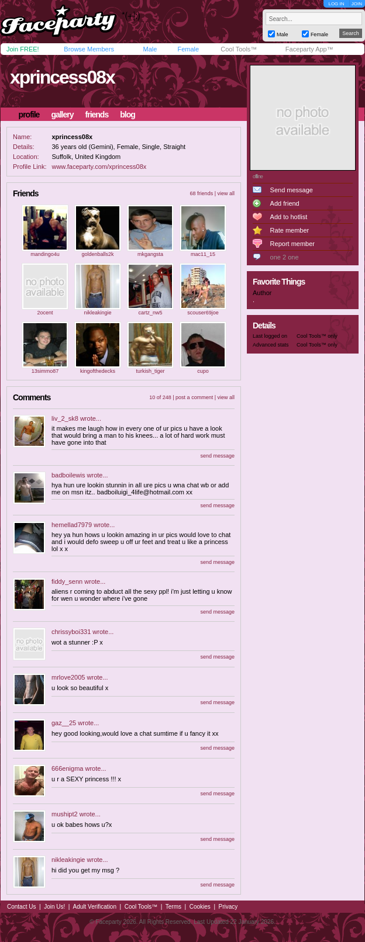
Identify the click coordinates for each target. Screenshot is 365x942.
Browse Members (89, 49)
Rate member (289, 230)
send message (217, 456)
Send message (291, 189)
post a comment (194, 397)
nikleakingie (97, 313)
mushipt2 (64, 814)
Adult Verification (94, 906)
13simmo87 (45, 371)
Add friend (284, 203)
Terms (173, 906)
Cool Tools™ (239, 49)
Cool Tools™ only (317, 336)
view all (226, 193)
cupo (203, 371)
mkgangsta (150, 254)
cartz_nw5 (150, 313)
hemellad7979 (71, 524)
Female (188, 49)
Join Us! (54, 906)
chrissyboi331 (71, 631)
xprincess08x (62, 77)
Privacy (228, 906)
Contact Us (21, 906)
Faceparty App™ (309, 49)
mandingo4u (45, 254)
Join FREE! (22, 49)
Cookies (200, 906)
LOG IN (336, 3)
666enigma (67, 768)
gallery (62, 114)
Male (150, 49)
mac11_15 (203, 254)
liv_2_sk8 (64, 418)
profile (29, 114)
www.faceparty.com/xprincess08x (98, 166)
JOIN (357, 3)
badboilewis (68, 475)
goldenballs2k (97, 254)
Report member (292, 243)
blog (127, 114)
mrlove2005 (68, 677)
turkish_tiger (150, 371)
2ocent (45, 313)
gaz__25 (63, 722)
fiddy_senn (66, 581)
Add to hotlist (289, 216)
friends (97, 114)
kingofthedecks (97, 371)
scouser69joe (203, 313)
